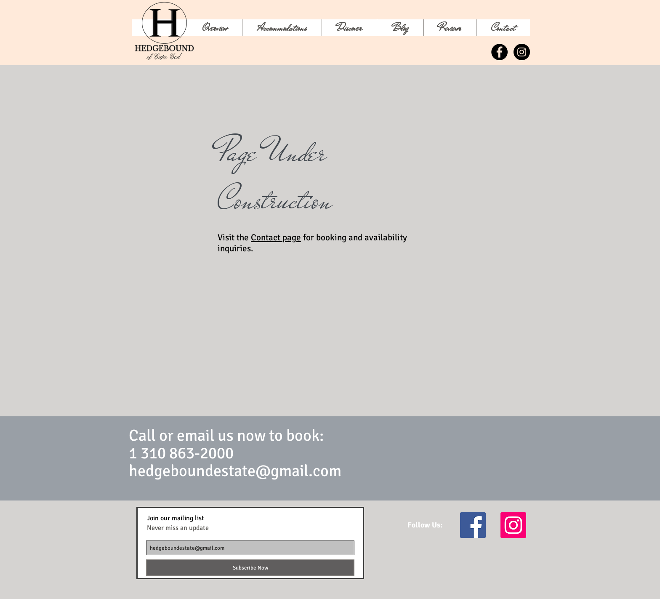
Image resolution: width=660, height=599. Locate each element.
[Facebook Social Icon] (473, 525)
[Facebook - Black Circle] (499, 52)
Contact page (276, 237)
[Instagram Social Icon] (513, 525)
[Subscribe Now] (250, 567)
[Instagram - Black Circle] (522, 52)
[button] (349, 27)
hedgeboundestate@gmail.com (235, 471)
